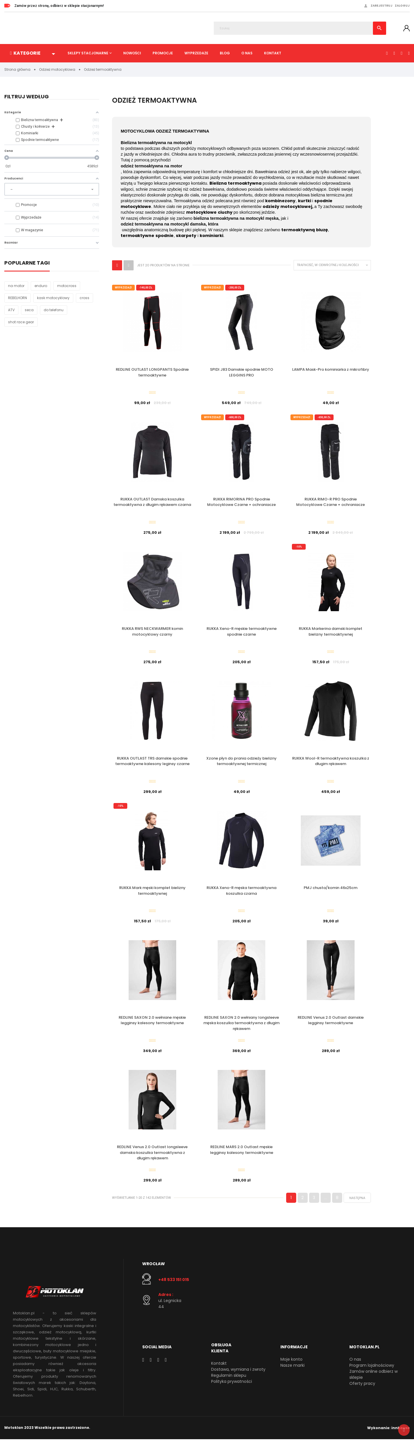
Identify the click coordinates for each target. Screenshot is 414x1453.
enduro (40, 286)
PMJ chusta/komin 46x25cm (330, 895)
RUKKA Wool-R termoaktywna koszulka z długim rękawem (330, 767)
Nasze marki (292, 1379)
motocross (66, 286)
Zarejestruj (381, 5)
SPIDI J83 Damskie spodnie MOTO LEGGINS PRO (241, 372)
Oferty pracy (362, 1397)
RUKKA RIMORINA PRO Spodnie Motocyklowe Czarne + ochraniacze (241, 504)
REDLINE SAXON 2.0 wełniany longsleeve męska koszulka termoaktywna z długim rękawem (241, 1032)
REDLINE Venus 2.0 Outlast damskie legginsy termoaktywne (331, 1030)
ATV (11, 310)
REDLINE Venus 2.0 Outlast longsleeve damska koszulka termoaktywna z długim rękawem (152, 1164)
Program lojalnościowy (371, 1379)
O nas (247, 53)
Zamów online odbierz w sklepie (373, 1388)
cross (84, 298)
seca (29, 310)
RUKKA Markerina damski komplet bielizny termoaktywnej (330, 635)
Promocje (163, 53)
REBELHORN (17, 298)
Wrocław (153, 1277)
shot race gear (21, 322)
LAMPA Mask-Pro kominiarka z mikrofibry (330, 369)
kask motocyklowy (53, 298)
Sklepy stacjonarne (88, 53)
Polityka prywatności (231, 1395)
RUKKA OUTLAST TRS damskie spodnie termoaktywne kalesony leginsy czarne (152, 767)
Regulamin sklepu (228, 1389)
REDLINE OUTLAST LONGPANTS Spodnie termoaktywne (152, 372)
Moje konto (291, 1373)
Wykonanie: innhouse (388, 1441)
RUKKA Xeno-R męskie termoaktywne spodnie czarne (242, 635)
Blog (225, 53)
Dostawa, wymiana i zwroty (238, 1383)
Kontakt (272, 53)
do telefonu (53, 310)
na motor (16, 286)
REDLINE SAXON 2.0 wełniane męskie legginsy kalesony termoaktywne (152, 1030)
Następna (357, 1211)
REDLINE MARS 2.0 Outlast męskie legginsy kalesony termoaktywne (241, 1161)
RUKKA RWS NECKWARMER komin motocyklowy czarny (152, 635)
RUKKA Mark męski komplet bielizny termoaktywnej (152, 898)
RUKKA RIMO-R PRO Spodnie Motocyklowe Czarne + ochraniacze (330, 504)
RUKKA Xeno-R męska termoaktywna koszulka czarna (241, 898)
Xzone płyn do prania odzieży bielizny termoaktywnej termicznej (241, 767)
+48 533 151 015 (173, 1293)
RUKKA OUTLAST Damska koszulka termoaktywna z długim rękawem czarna (152, 504)
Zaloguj (402, 5)
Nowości (132, 53)
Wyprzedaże (196, 53)
